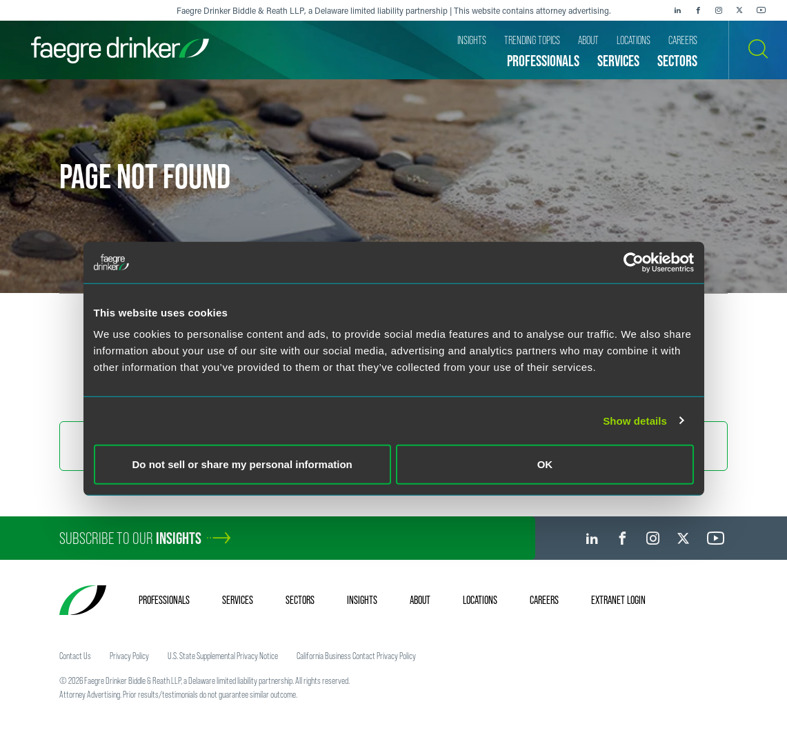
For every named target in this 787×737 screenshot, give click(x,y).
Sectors (300, 600)
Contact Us (75, 655)
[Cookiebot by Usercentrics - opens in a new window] (633, 262)
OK (545, 464)
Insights (362, 600)
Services (237, 600)
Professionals (164, 600)
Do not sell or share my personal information (242, 464)
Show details (635, 420)
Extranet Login (618, 600)
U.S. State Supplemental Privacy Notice (223, 655)
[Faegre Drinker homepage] (120, 50)
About (420, 600)
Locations (480, 600)
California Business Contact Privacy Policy (356, 655)
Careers (544, 600)
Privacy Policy (129, 655)
